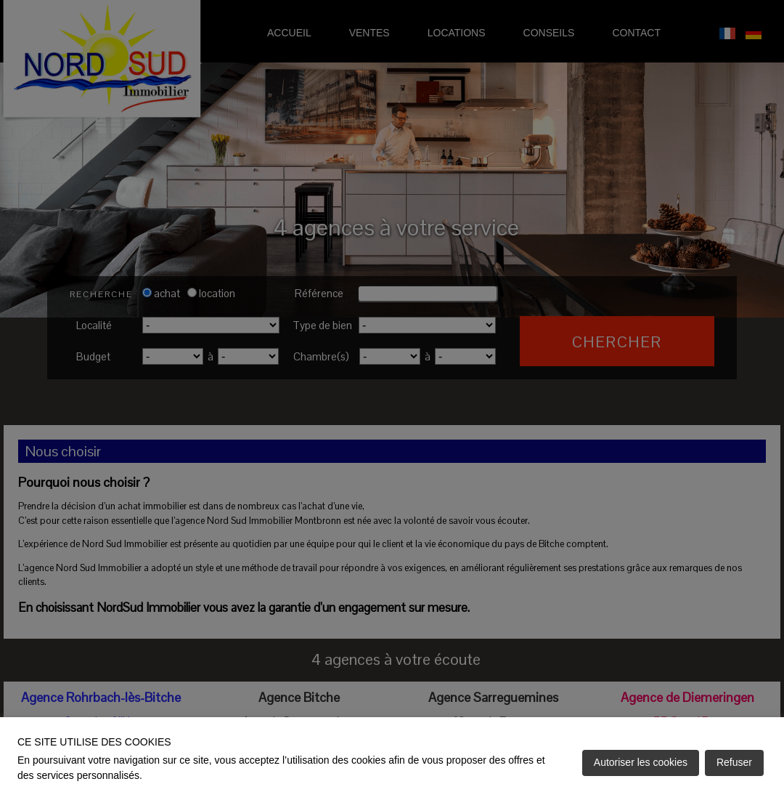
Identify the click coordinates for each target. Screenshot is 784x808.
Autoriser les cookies (640, 762)
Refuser (734, 762)
